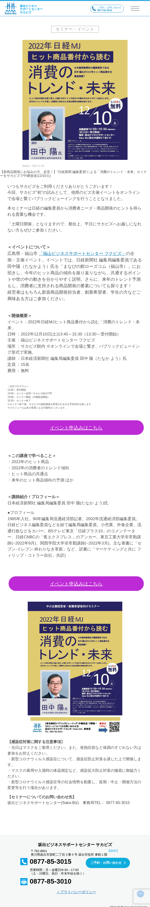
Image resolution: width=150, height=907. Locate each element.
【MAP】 (113, 851)
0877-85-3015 (50, 861)
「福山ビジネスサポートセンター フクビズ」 (82, 253)
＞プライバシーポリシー (76, 892)
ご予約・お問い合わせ (106, 862)
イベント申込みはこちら (76, 427)
